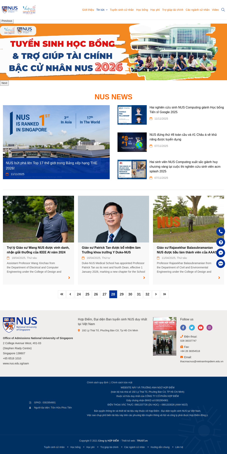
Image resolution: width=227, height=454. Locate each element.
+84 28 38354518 (190, 351)
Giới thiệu (88, 9)
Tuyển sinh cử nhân (122, 9)
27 (104, 294)
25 (87, 294)
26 (96, 294)
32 (147, 294)
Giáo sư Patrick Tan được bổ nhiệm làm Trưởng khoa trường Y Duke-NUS (111, 250)
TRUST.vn (142, 440)
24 (79, 294)
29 (122, 294)
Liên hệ (179, 447)
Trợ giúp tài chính (172, 9)
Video (215, 9)
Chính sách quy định (97, 382)
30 (130, 294)
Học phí (155, 9)
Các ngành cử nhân (198, 9)
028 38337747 (188, 340)
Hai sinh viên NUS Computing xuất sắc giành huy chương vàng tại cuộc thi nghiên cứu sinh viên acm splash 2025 (185, 166)
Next (4, 83)
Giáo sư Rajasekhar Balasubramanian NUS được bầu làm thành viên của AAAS (187, 250)
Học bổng (142, 9)
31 (139, 294)
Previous (7, 20)
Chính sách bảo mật (121, 382)
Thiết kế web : (128, 440)
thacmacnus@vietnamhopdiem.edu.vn (201, 361)
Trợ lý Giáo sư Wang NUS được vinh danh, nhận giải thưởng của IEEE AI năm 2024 (38, 250)
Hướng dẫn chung (160, 447)
